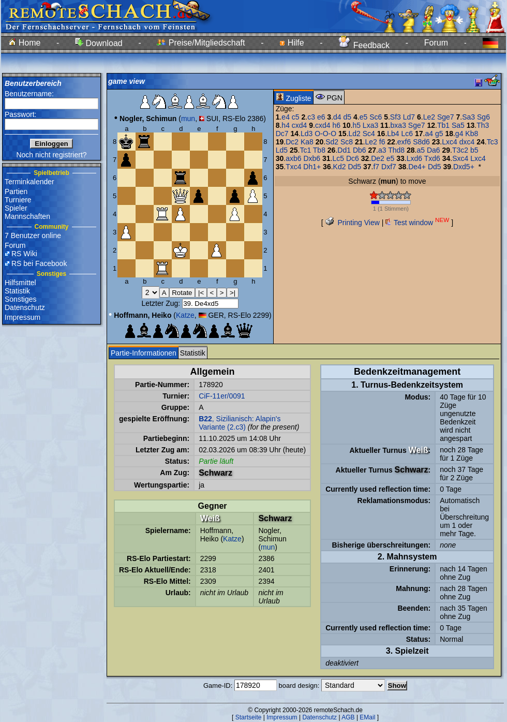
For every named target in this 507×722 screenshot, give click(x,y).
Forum (436, 42)
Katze (185, 315)
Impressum (22, 317)
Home (24, 42)
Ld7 (409, 117)
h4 (285, 125)
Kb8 (471, 133)
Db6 (359, 150)
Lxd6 (414, 158)
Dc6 (352, 158)
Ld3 (306, 133)
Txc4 (293, 167)
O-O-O (325, 133)
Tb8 (319, 150)
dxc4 (467, 142)
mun (188, 118)
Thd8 (396, 150)
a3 (382, 150)
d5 (348, 117)
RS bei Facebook (39, 263)
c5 (296, 117)
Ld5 (282, 150)
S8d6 (421, 142)
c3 (311, 117)
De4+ (417, 167)
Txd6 (432, 158)
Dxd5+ (463, 167)
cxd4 (299, 125)
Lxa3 (370, 125)
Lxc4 (449, 142)
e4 (285, 117)
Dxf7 (388, 167)
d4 (337, 117)
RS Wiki (24, 253)
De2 (377, 158)
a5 (420, 150)
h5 (356, 125)
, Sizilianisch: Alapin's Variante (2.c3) (239, 423)
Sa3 (468, 117)
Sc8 (346, 142)
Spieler (16, 208)
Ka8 (307, 142)
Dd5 (354, 167)
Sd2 (331, 142)
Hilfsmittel (20, 282)
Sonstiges (20, 299)
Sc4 (369, 133)
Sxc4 (460, 158)
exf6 (404, 142)
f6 (382, 142)
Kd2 (339, 167)
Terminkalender (29, 182)
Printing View (352, 222)
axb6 (293, 158)
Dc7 (282, 133)
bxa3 (398, 125)
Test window (417, 222)
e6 (321, 117)
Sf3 (395, 117)
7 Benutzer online (33, 235)
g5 (439, 133)
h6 (336, 125)
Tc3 (492, 142)
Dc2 (292, 142)
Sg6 (483, 117)
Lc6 (407, 133)
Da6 (433, 150)
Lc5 (338, 158)
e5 (364, 117)
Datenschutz (25, 307)
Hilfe (291, 42)
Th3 (482, 125)
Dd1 (344, 150)
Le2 (429, 117)
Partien (16, 191)
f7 (376, 167)
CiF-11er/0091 (222, 396)
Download (99, 43)
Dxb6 (311, 158)
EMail (367, 717)
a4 (429, 133)
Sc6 (375, 117)
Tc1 (305, 150)
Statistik (17, 291)
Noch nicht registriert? (51, 155)
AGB (347, 717)
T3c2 (460, 150)
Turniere (18, 200)
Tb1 (443, 125)
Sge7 (445, 117)
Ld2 (355, 133)
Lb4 (393, 133)
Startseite (248, 717)
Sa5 (458, 125)
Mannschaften (27, 216)
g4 (459, 133)
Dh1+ (312, 167)
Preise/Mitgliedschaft (201, 42)
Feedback (364, 45)
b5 (474, 150)
